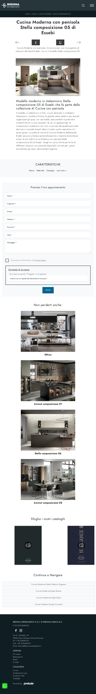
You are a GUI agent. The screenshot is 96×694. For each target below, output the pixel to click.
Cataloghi (16, 678)
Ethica (48, 354)
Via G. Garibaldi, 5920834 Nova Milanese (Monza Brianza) (28, 636)
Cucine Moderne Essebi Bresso (49, 591)
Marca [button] (31, 170)
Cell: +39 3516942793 (22, 643)
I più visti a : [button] (62, 170)
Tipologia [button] (50, 170)
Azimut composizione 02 (48, 502)
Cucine (34, 14)
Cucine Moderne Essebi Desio (48, 597)
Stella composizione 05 (62, 14)
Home (27, 14)
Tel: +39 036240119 (21, 640)
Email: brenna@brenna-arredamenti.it (27, 646)
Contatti (16, 662)
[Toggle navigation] (92, 5)
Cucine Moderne (45, 14)
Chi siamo (17, 654)
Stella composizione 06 (48, 453)
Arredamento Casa (20, 673)
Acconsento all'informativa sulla (28, 260)
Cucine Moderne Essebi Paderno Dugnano (48, 584)
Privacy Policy (40, 260)
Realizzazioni (18, 657)
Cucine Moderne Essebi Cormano (49, 604)
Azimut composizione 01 (48, 403)
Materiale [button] (40, 170)
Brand (15, 659)
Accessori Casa (18, 675)
